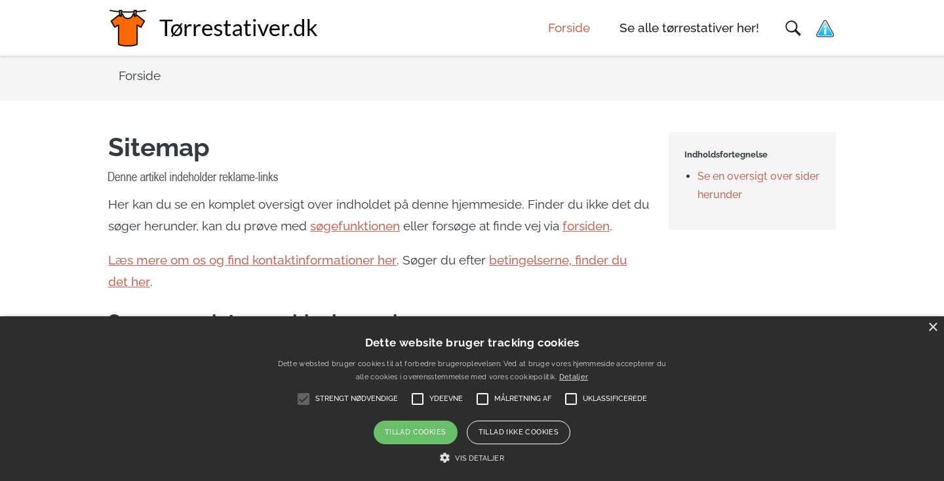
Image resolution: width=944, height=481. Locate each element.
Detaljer (573, 377)
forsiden (586, 226)
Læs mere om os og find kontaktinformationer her (252, 260)
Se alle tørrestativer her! (689, 27)
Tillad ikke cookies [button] (519, 432)
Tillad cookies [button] (415, 432)
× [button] (932, 328)
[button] (471, 458)
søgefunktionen (355, 226)
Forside (569, 27)
